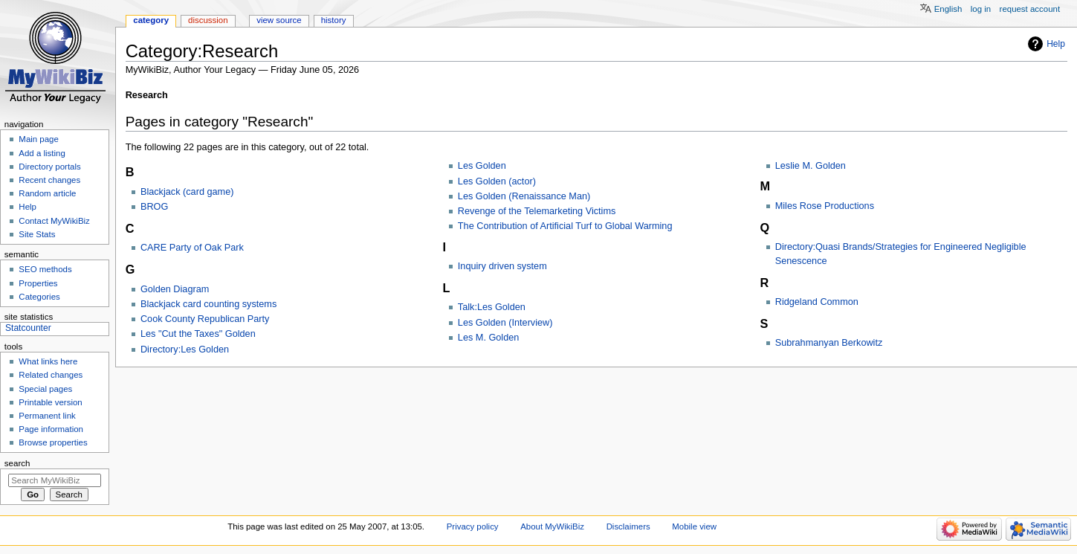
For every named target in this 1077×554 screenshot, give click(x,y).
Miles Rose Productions (824, 206)
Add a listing (42, 153)
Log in (981, 8)
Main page (39, 139)
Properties (38, 283)
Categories (39, 296)
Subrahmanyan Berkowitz (829, 343)
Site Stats (37, 234)
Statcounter (28, 328)
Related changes (51, 374)
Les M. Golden (489, 337)
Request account (1030, 8)
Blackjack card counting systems (208, 304)
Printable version (50, 402)
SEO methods (45, 269)
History (333, 20)
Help (1056, 44)
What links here (48, 361)
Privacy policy (473, 526)
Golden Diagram (174, 289)
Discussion (207, 20)
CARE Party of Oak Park (192, 247)
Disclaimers (628, 526)
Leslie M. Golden (810, 166)
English (948, 8)
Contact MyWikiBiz (54, 220)
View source (278, 20)
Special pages (45, 388)
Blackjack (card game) (187, 192)
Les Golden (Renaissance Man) (524, 196)
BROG (154, 207)
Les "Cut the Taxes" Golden (198, 334)
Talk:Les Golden (491, 307)
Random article (47, 193)
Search (17, 463)
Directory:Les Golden (184, 349)
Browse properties (53, 442)
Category (151, 20)
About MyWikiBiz (552, 526)
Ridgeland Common (816, 302)
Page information (51, 429)
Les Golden (482, 166)
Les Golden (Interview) (505, 323)
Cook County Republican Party (205, 319)
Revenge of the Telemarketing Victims (537, 211)
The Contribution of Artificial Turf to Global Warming (565, 226)
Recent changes (49, 179)
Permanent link (47, 415)
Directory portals (49, 166)
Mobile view (694, 526)
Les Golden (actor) (497, 181)
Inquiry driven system (502, 266)
